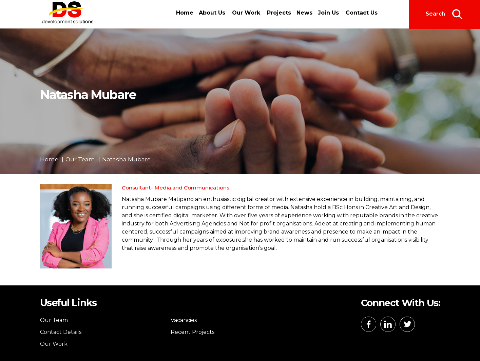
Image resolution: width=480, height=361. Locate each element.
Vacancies (184, 320)
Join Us (328, 12)
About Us (212, 12)
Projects (279, 12)
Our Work (246, 12)
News (304, 12)
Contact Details (60, 332)
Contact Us (362, 12)
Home (184, 12)
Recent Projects (192, 332)
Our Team (54, 320)
